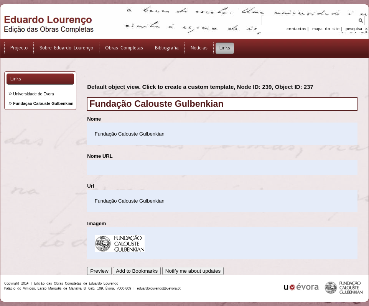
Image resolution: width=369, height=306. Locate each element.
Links (15, 79)
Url (90, 186)
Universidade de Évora (33, 94)
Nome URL (99, 156)
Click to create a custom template (188, 86)
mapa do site (325, 28)
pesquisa (354, 28)
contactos (296, 28)
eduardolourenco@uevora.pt (159, 288)
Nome (94, 119)
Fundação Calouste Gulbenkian (43, 103)
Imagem (96, 223)
